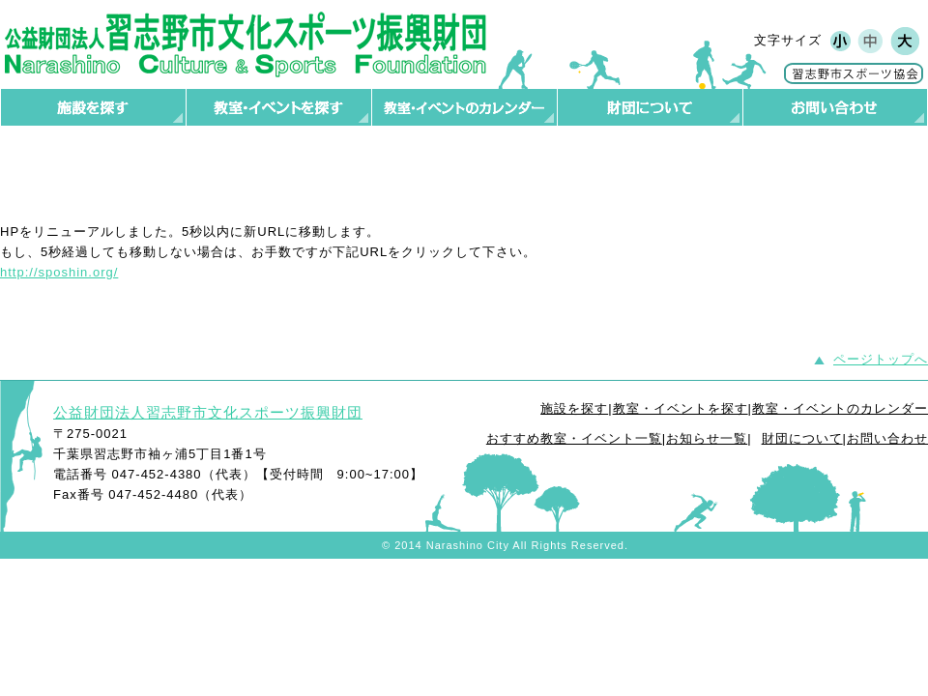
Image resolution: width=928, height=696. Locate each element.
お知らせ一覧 (706, 438)
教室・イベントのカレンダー (840, 408)
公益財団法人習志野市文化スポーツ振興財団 (207, 412)
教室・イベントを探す (680, 408)
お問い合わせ (887, 438)
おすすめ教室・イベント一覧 (574, 438)
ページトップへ (880, 359)
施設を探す (574, 408)
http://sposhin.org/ (59, 272)
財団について (802, 438)
